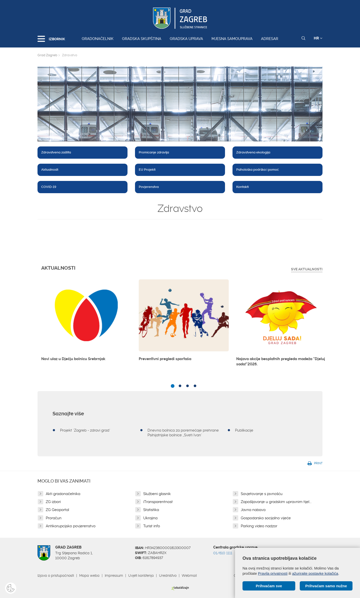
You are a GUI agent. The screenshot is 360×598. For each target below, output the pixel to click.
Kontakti (242, 187)
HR (318, 38)
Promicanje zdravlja (154, 152)
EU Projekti (147, 169)
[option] (86, 322)
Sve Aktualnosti (306, 269)
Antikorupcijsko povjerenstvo (71, 526)
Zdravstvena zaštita (56, 152)
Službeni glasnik (157, 494)
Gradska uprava (186, 38)
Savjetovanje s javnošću (261, 494)
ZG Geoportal (57, 510)
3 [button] (187, 386)
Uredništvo (167, 576)
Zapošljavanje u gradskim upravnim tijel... (276, 502)
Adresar (269, 38)
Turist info (151, 526)
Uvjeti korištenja (141, 576)
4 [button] (195, 386)
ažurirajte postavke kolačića (315, 573)
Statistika (151, 510)
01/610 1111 (222, 553)
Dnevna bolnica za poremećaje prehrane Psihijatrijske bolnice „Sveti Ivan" (183, 432)
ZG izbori (53, 502)
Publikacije (244, 430)
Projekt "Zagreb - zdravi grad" (85, 430)
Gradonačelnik (98, 38)
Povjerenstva (149, 187)
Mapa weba (89, 576)
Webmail (189, 576)
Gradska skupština (141, 38)
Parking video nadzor (259, 526)
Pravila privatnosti (273, 573)
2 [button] (180, 386)
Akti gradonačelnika (63, 494)
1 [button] (172, 386)
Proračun (54, 518)
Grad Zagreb (47, 55)
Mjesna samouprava (232, 38)
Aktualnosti (49, 169)
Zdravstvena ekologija (253, 152)
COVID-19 (48, 187)
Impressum (114, 576)
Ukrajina (150, 518)
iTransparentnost (158, 502)
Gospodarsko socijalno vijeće (266, 518)
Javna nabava (253, 510)
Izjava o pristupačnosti (56, 576)
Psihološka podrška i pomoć (257, 169)
